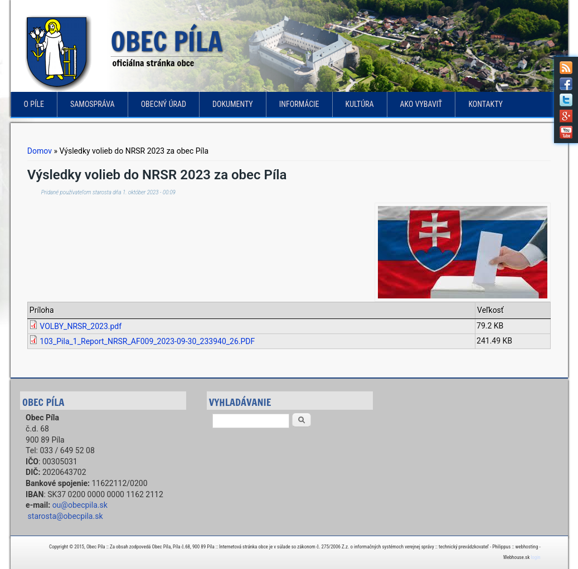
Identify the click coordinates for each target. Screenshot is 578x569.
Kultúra (360, 104)
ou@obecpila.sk (80, 505)
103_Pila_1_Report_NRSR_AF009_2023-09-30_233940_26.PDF (147, 341)
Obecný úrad (163, 104)
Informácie (299, 104)
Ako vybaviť (421, 104)
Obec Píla (167, 42)
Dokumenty (232, 104)
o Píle (34, 104)
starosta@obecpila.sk (65, 516)
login (535, 557)
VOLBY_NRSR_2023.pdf (81, 326)
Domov (39, 150)
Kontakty (485, 104)
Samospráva (92, 104)
